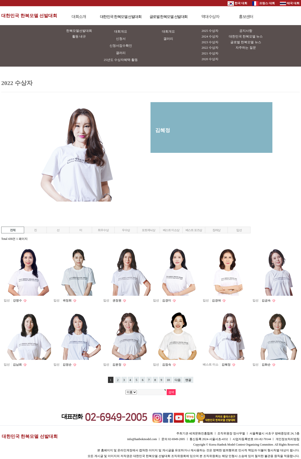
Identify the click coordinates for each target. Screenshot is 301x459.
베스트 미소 (210, 364)
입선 (239, 230)
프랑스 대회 (263, 3)
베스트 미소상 (171, 230)
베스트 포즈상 (194, 230)
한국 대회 (237, 3)
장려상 (216, 230)
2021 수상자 (209, 53)
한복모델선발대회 (79, 31)
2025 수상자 (209, 31)
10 (168, 380)
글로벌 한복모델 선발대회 (169, 17)
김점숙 (167, 364)
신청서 (121, 39)
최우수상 (103, 230)
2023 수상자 (209, 42)
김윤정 (117, 364)
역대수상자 (210, 16)
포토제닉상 (148, 230)
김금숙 (266, 300)
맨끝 (188, 380)
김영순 (67, 364)
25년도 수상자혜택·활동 (121, 60)
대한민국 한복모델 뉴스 (246, 36)
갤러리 (121, 53)
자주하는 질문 (246, 47)
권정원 (117, 300)
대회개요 (120, 31)
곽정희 (67, 300)
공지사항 (245, 31)
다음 (178, 380)
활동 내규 (79, 36)
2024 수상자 (209, 36)
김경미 (167, 300)
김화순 (266, 364)
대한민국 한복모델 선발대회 (29, 15)
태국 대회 (290, 3)
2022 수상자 (209, 47)
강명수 (18, 300)
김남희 (18, 364)
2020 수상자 (209, 59)
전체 (12, 230)
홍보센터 (246, 16)
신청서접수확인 (120, 45)
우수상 (126, 230)
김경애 (217, 300)
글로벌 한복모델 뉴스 (245, 42)
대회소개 (79, 16)
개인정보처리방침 (288, 439)
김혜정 (226, 364)
